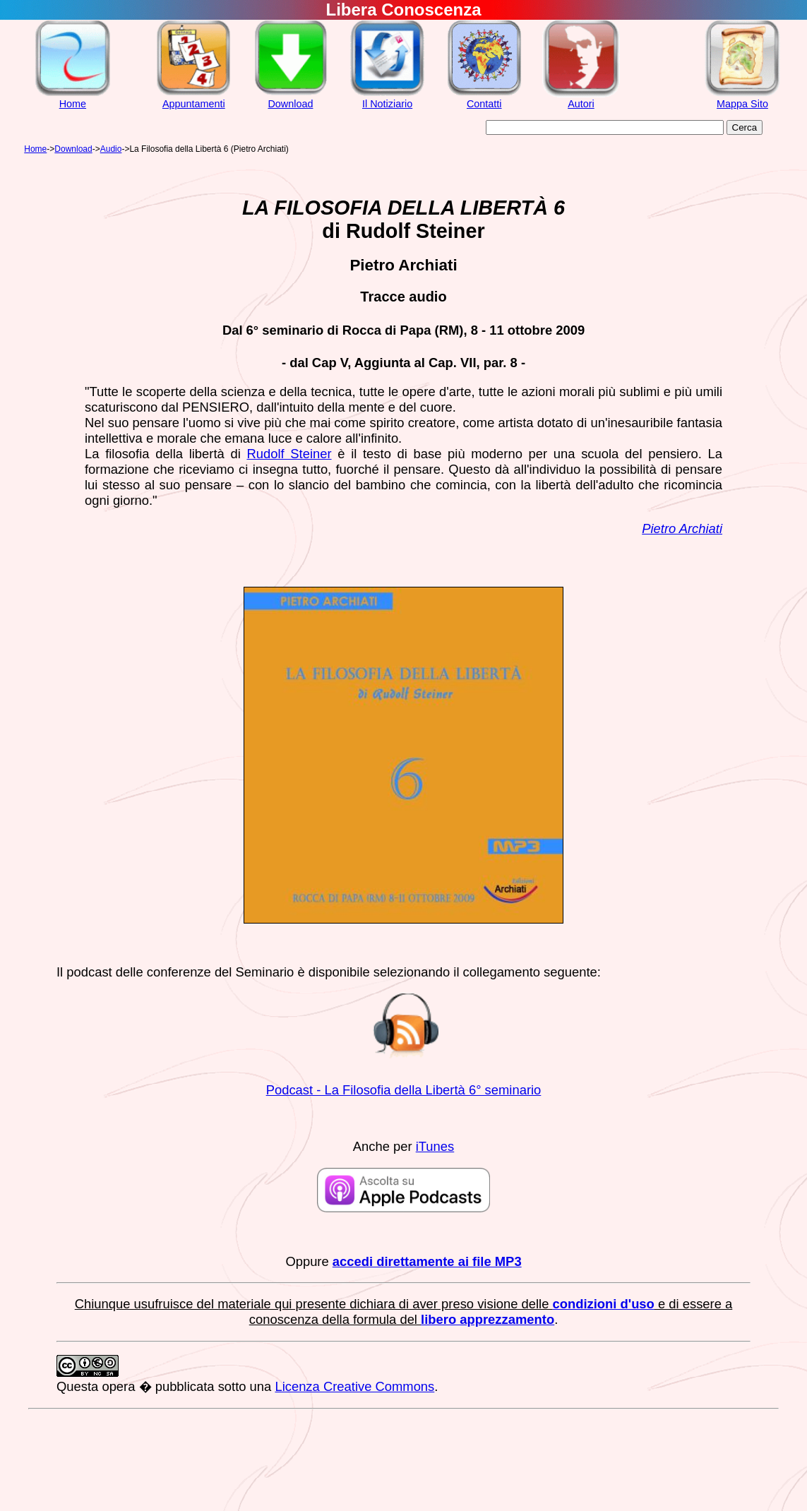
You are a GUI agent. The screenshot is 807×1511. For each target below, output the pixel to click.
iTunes (435, 1146)
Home (72, 103)
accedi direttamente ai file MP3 (427, 1261)
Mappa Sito (742, 103)
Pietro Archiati (682, 528)
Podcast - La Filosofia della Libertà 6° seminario (404, 1089)
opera (118, 1386)
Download (290, 103)
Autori (581, 103)
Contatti (484, 103)
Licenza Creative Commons (354, 1386)
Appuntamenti (193, 103)
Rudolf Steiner (288, 453)
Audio (111, 149)
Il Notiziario (387, 103)
